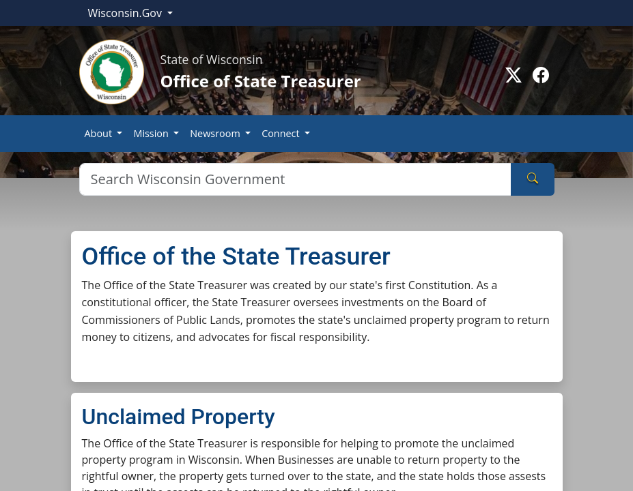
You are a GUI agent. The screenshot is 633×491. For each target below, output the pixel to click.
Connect (282, 133)
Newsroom (216, 133)
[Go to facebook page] (541, 75)
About (100, 133)
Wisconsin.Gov (126, 12)
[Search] (295, 179)
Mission (152, 133)
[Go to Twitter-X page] (513, 75)
